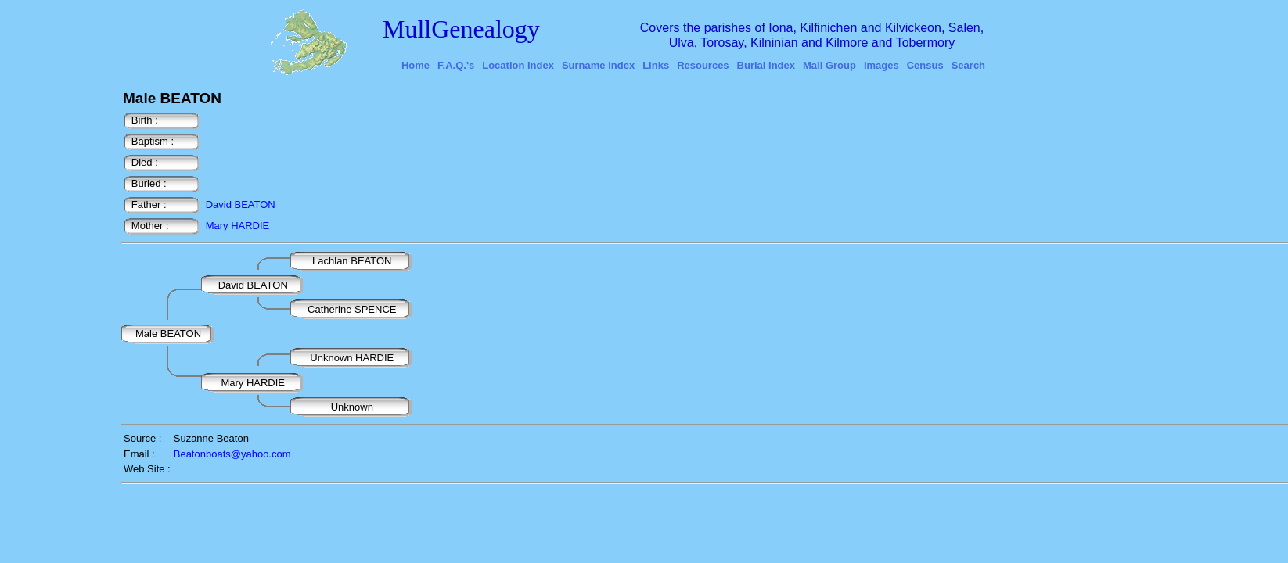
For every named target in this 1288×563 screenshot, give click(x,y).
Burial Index (766, 65)
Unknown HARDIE (353, 358)
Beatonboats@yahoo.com (232, 454)
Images (881, 65)
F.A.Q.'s (455, 65)
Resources (703, 65)
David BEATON (240, 204)
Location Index (518, 65)
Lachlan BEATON (353, 261)
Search (968, 65)
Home (415, 65)
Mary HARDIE (238, 225)
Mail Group (829, 65)
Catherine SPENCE (352, 309)
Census (925, 65)
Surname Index (598, 65)
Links (655, 65)
